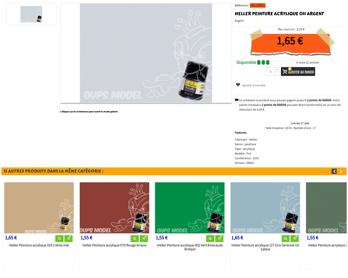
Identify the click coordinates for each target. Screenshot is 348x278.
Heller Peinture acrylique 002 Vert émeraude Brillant (190, 247)
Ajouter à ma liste (250, 85)
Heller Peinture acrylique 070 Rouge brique (114, 245)
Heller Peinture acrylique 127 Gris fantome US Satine (265, 247)
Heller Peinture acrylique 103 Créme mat (39, 245)
